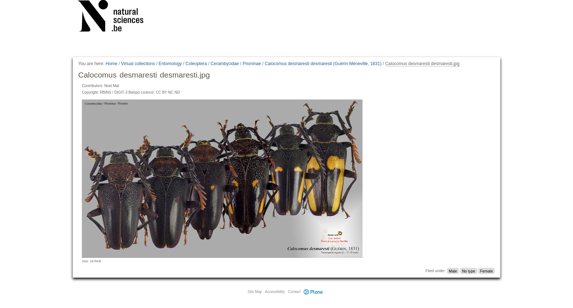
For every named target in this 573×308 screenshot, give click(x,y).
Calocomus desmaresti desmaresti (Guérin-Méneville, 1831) (323, 63)
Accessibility (275, 292)
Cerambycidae (224, 63)
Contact (294, 292)
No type (468, 270)
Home (111, 63)
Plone (313, 292)
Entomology (170, 63)
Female (486, 270)
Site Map (254, 292)
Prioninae (252, 63)
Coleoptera (196, 63)
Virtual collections (138, 63)
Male (453, 270)
